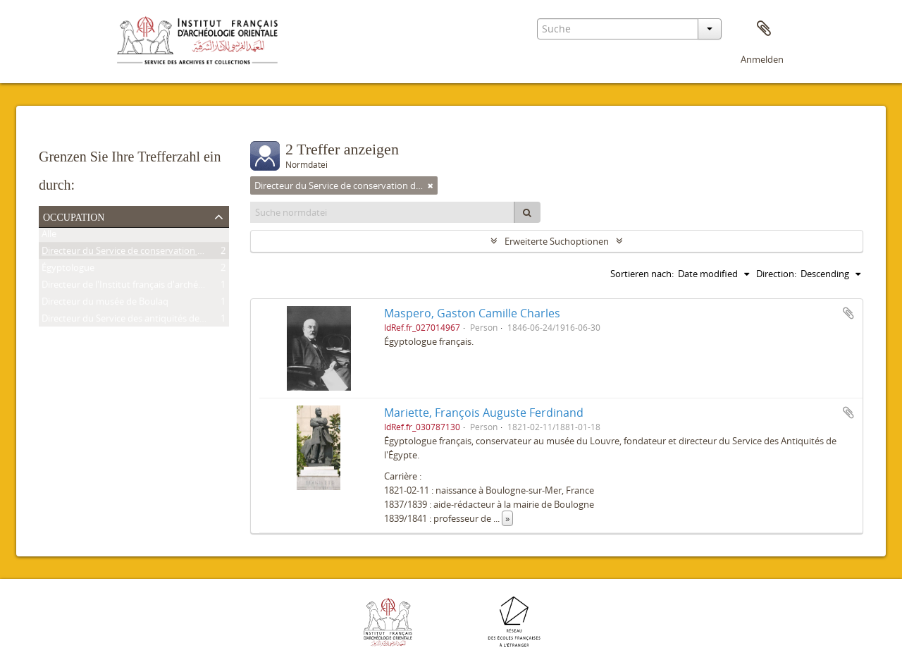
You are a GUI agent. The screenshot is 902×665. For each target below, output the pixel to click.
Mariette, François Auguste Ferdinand (483, 412)
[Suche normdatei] (382, 212)
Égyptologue (68, 270)
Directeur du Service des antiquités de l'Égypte (138, 321)
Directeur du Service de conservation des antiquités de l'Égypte (173, 253)
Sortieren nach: (642, 273)
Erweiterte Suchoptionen (557, 241)
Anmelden (762, 59)
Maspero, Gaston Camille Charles (472, 313)
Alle (49, 236)
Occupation (73, 216)
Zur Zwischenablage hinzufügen (848, 313)
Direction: (776, 273)
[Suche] (527, 212)
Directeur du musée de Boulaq (105, 304)
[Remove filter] (430, 185)
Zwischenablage (763, 29)
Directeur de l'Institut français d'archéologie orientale (152, 287)
